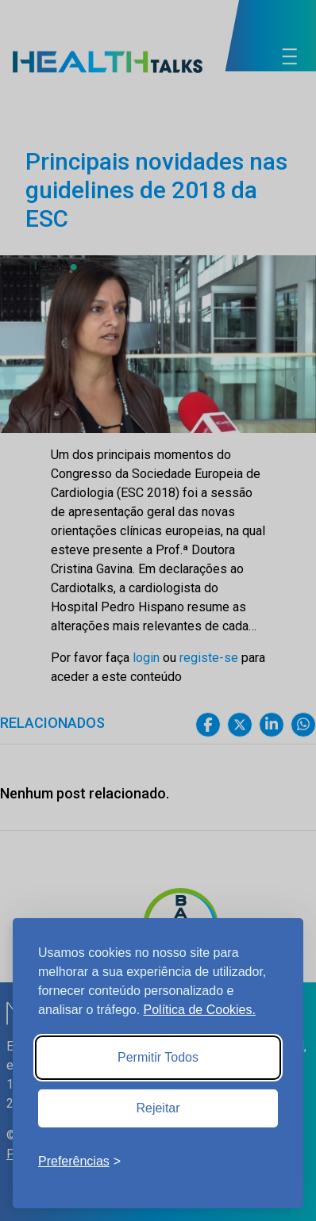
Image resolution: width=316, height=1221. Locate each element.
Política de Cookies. (200, 1009)
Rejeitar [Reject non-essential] (157, 1108)
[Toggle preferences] (79, 1161)
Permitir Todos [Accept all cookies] (158, 1057)
